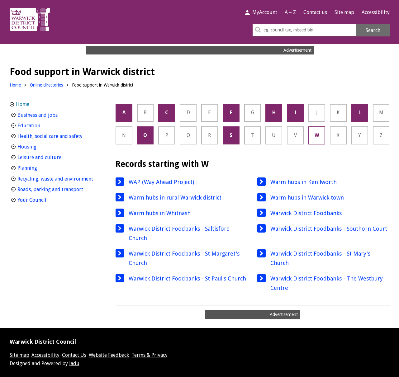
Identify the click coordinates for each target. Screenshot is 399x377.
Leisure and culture (50, 156)
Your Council (43, 199)
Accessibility (376, 12)
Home (15, 84)
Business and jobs (49, 114)
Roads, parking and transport (58, 188)
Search (373, 30)
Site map (344, 12)
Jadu (74, 363)
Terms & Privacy (149, 355)
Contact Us (74, 355)
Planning (38, 167)
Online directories (46, 84)
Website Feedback (109, 355)
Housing (38, 146)
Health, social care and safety (58, 135)
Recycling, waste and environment (58, 178)
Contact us (315, 12)
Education (40, 125)
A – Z (290, 12)
